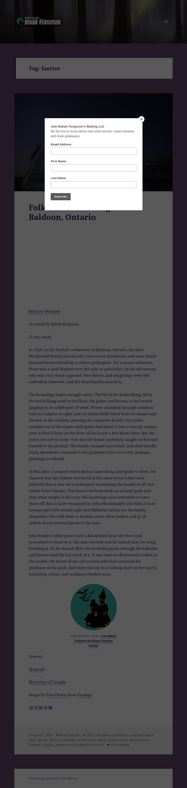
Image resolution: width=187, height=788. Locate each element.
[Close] (141, 119)
